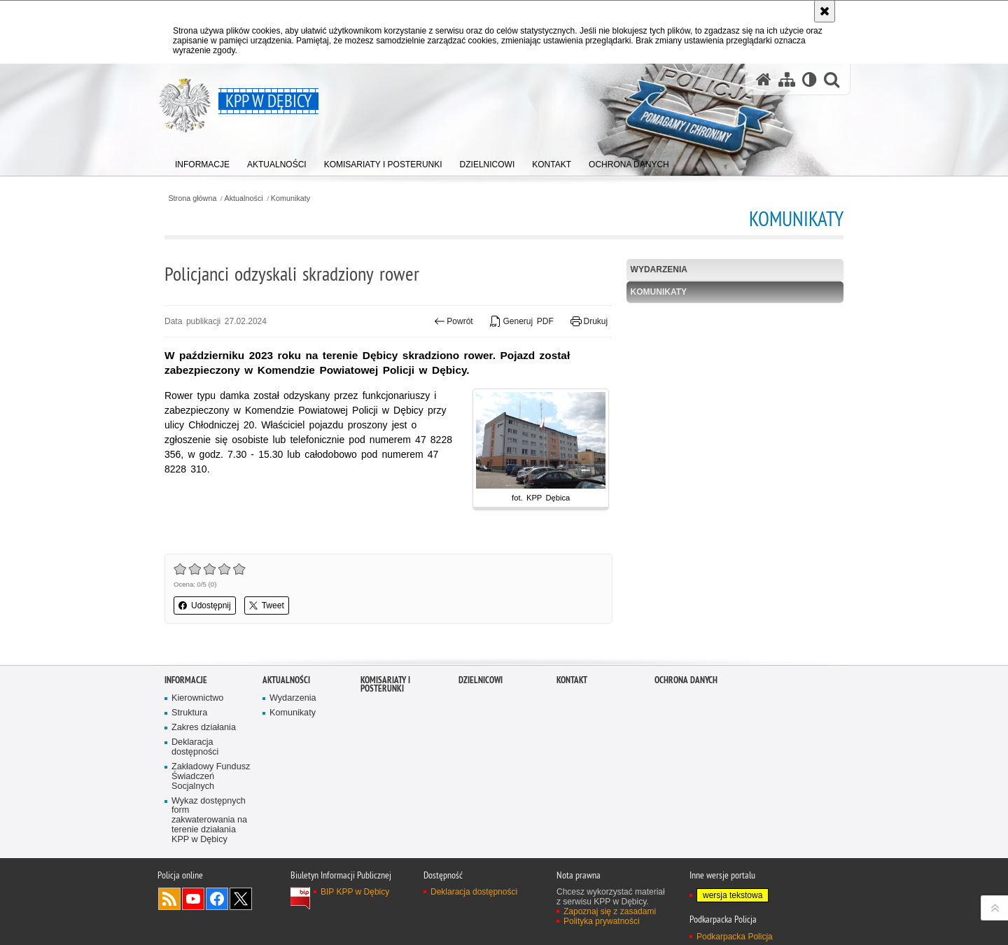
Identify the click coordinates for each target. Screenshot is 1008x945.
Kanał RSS (169, 899)
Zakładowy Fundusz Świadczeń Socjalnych (211, 776)
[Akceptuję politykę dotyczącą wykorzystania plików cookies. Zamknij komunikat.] (824, 11)
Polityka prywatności (602, 921)
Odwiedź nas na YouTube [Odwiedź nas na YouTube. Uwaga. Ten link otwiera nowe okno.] (193, 899)
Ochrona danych (686, 680)
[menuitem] (202, 161)
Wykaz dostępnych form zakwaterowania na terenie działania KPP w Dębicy (209, 821)
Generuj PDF (522, 321)
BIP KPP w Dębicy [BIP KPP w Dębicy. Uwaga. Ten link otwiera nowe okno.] (355, 892)
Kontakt (571, 680)
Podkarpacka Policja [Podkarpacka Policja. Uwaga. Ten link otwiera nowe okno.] (734, 936)
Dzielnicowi (480, 680)
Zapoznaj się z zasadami (610, 911)
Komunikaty (290, 198)
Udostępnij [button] (204, 605)
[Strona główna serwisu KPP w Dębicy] (763, 79)
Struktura (189, 713)
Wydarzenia (659, 269)
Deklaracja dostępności (195, 747)
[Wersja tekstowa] (809, 79)
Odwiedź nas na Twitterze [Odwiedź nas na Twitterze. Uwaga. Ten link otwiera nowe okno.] (241, 899)
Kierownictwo (197, 698)
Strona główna (192, 198)
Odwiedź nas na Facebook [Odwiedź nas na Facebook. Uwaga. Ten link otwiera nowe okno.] (217, 899)
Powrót (453, 321)
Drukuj (589, 321)
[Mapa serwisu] (786, 79)
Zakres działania (204, 727)
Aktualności (244, 198)
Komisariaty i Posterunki (385, 684)
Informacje (185, 680)
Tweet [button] (266, 605)
